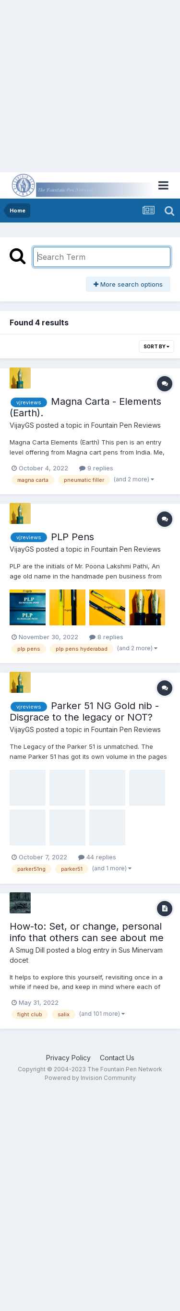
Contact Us (117, 1058)
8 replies (106, 637)
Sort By (156, 346)
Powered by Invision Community (90, 1077)
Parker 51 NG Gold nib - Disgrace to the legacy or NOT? (84, 711)
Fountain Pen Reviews (126, 425)
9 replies (96, 468)
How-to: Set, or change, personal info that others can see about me (87, 932)
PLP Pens (72, 537)
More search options (128, 284)
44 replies (97, 857)
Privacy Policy (68, 1058)
